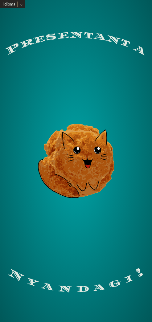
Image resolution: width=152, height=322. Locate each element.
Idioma (9, 4)
